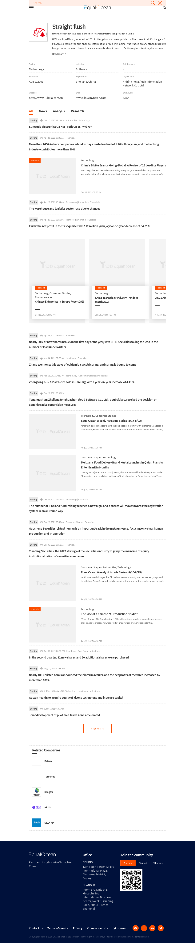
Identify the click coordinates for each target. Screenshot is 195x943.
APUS (47, 807)
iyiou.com (119, 928)
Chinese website (97, 928)
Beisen (48, 761)
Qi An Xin (49, 823)
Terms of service (57, 928)
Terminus (49, 776)
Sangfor (48, 792)
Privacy (77, 928)
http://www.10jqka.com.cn (46, 98)
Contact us (36, 928)
